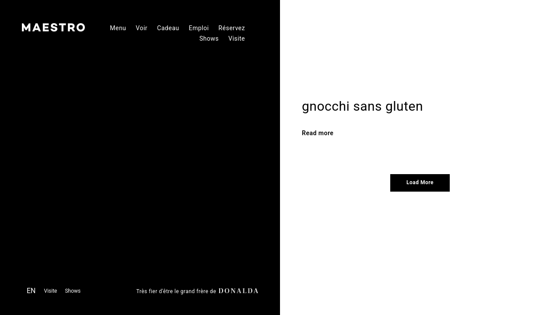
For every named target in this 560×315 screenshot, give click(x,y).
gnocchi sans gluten (362, 106)
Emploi (199, 28)
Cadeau (168, 28)
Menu (118, 28)
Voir (141, 28)
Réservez (231, 28)
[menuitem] (31, 292)
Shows (209, 38)
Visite (236, 38)
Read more (317, 133)
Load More (420, 182)
